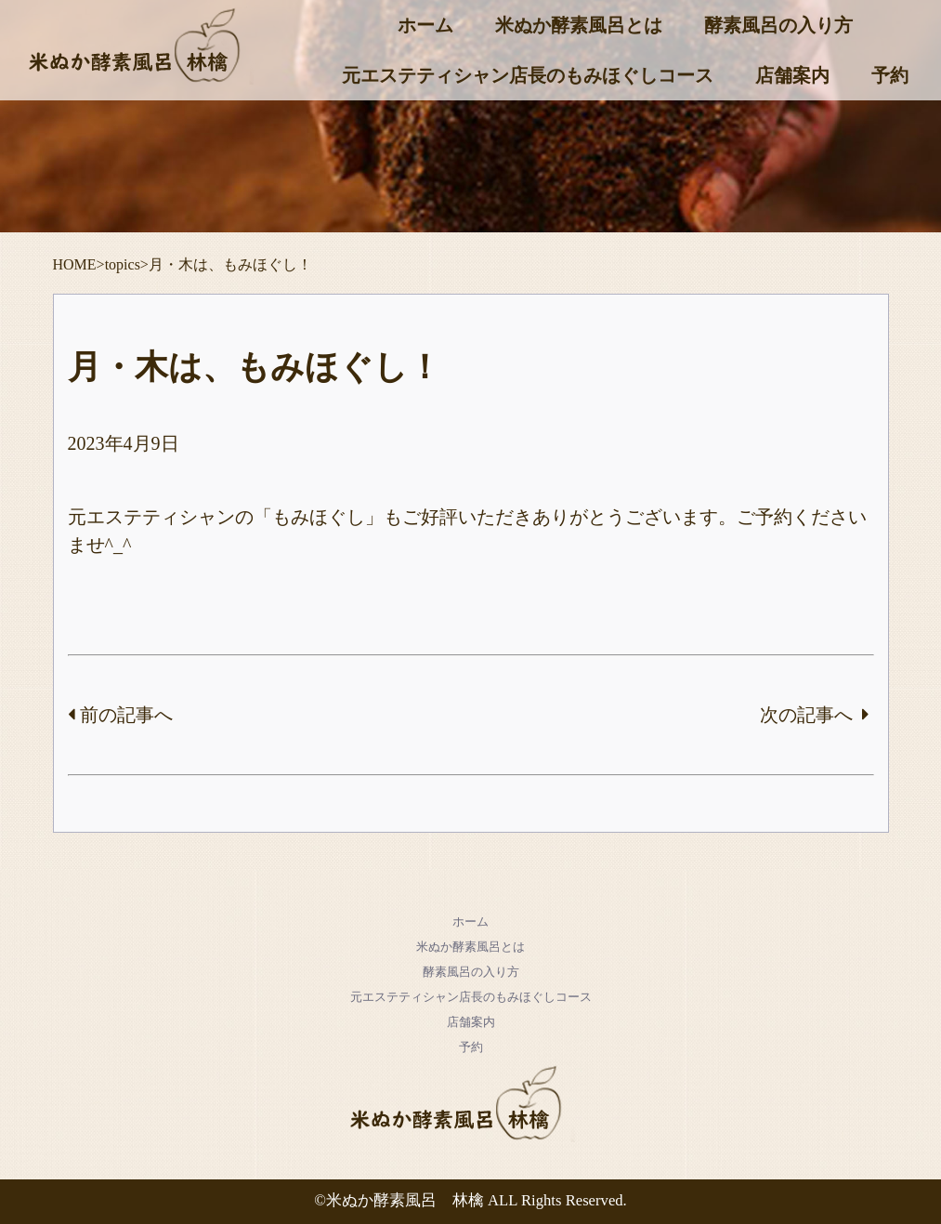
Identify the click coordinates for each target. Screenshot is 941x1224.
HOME (75, 264)
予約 (889, 75)
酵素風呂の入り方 (778, 25)
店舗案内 (792, 75)
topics (122, 264)
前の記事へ (120, 714)
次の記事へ (814, 714)
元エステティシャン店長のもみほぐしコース (527, 75)
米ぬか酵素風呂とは (578, 25)
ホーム (425, 25)
